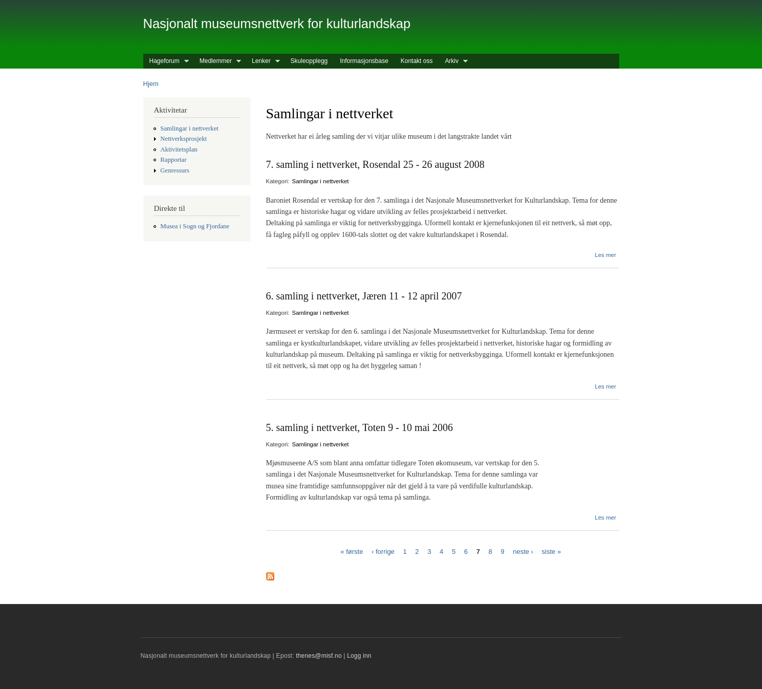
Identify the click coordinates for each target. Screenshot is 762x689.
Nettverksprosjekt (183, 138)
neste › (523, 551)
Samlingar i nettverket (189, 128)
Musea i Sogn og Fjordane (194, 226)
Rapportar (173, 159)
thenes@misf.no (319, 655)
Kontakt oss (417, 60)
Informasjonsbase (364, 60)
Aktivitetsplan (178, 149)
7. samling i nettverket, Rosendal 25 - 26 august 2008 (375, 164)
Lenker (263, 61)
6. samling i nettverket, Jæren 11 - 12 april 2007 (364, 296)
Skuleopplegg (309, 60)
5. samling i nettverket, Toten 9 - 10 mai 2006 (359, 427)
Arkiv (453, 61)
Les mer (605, 255)
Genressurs (174, 170)
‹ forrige (383, 551)
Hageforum (166, 61)
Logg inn (359, 655)
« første (351, 551)
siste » (551, 551)
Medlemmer (217, 61)
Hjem (151, 84)
